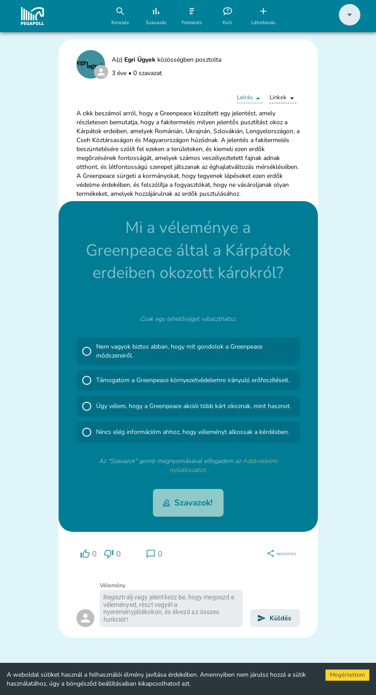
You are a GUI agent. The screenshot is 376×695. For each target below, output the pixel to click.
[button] (349, 23)
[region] (88, 554)
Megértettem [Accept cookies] (347, 675)
